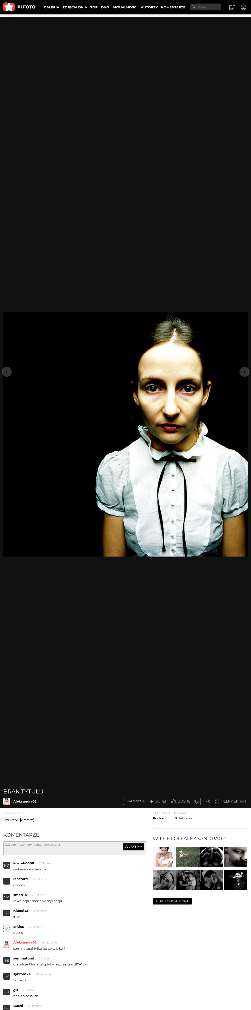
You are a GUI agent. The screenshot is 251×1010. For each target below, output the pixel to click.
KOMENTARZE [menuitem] (173, 7)
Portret (159, 818)
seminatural (23, 960)
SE (7, 962)
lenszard (20, 881)
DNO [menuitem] (105, 7)
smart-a (20, 897)
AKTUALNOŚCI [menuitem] (125, 7)
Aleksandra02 (25, 801)
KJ (7, 915)
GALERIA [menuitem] (51, 7)
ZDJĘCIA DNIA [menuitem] (74, 7)
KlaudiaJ (20, 912)
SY (7, 978)
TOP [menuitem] (94, 7)
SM (6, 899)
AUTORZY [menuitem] (149, 7)
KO (6, 867)
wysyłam (133, 847)
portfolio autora (172, 901)
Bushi (18, 1008)
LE (7, 883)
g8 (6, 994)
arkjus (18, 928)
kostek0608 (23, 865)
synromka (22, 976)
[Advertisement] (125, 48)
